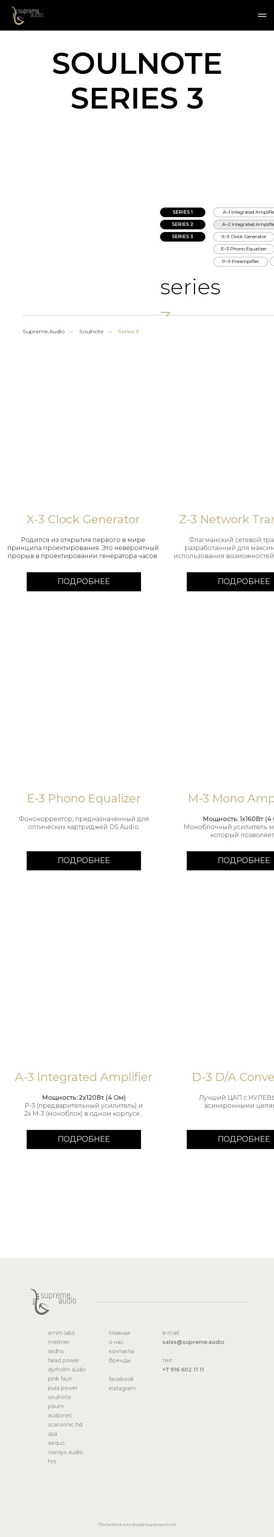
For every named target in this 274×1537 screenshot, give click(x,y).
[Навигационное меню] (262, 15)
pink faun (60, 1378)
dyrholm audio (67, 1369)
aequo (56, 1443)
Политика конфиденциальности (137, 1524)
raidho (56, 1351)
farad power (63, 1360)
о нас (116, 1342)
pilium (56, 1406)
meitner (58, 1342)
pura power (63, 1387)
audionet (60, 1415)
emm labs (61, 1332)
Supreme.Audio (44, 331)
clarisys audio (65, 1452)
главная (119, 1332)
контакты (121, 1351)
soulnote (59, 1397)
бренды (120, 1360)
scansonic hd (65, 1424)
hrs (52, 1461)
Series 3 (128, 331)
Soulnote (91, 331)
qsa (52, 1433)
